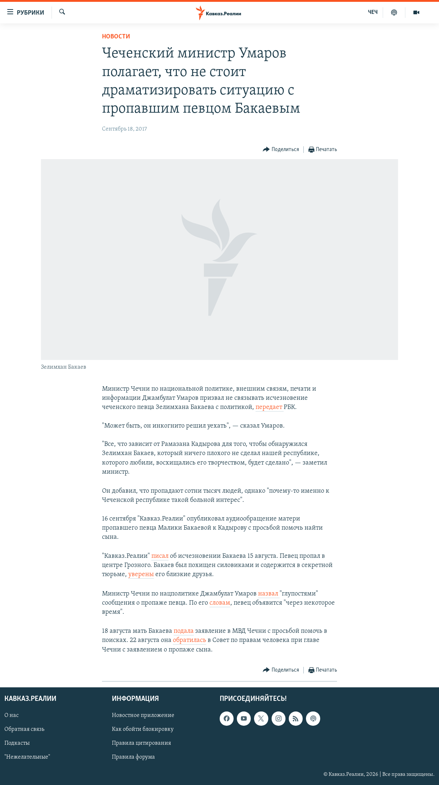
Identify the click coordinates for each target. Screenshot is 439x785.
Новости (116, 36)
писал (160, 556)
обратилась (189, 640)
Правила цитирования (141, 743)
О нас (11, 715)
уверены (141, 574)
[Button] (281, 150)
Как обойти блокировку (143, 729)
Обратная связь (24, 729)
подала (184, 631)
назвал (269, 593)
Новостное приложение (143, 715)
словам (219, 603)
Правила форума (133, 757)
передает (270, 407)
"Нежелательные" (27, 757)
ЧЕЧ (373, 12)
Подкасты (17, 743)
